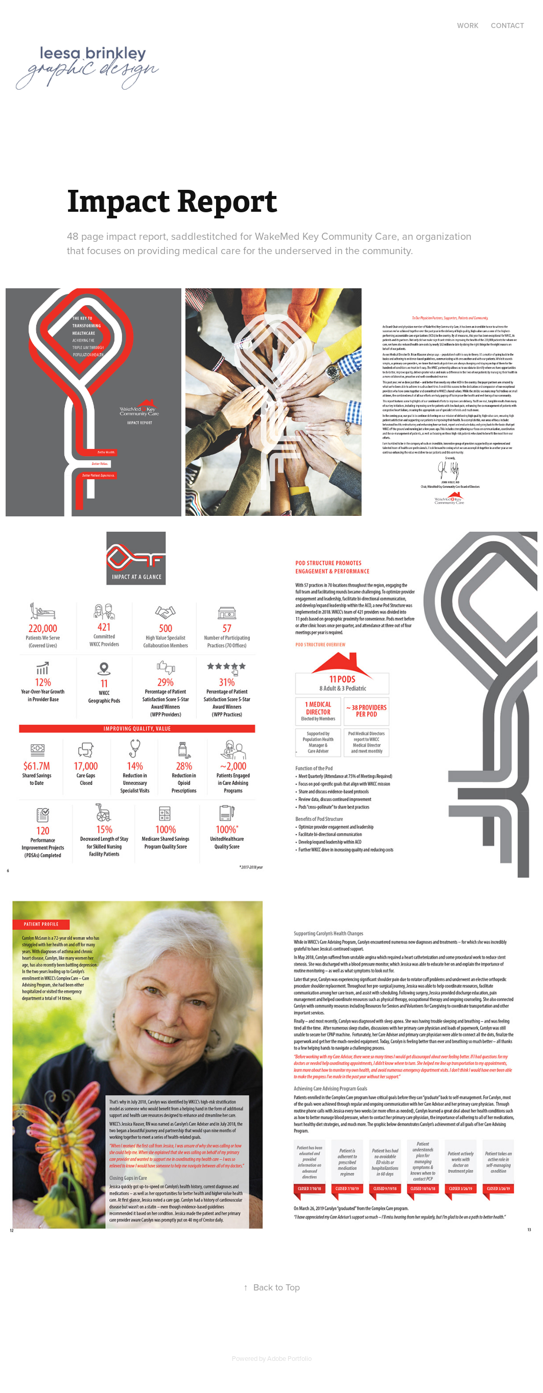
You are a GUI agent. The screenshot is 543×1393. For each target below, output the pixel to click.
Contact (507, 25)
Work (468, 25)
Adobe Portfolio (289, 1358)
